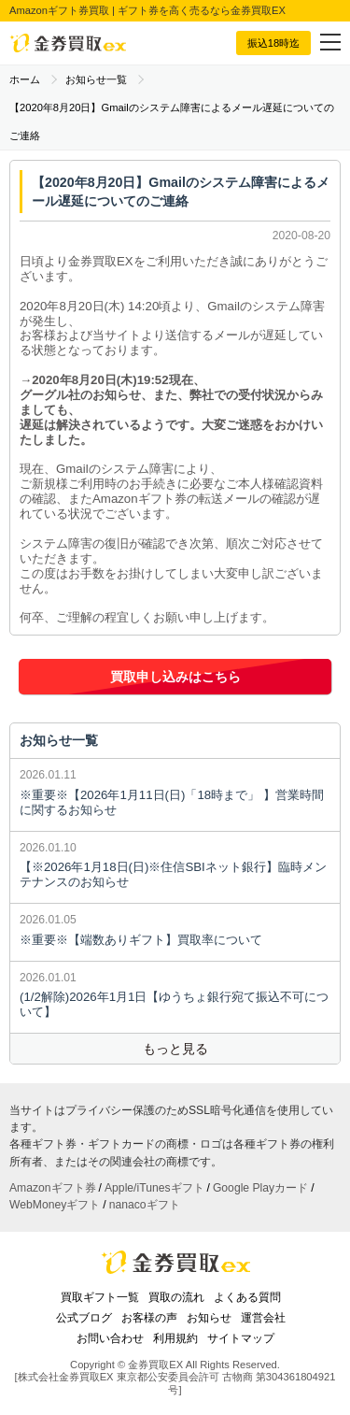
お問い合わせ (110, 1338)
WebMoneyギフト (54, 1204)
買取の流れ (176, 1297)
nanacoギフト (144, 1204)
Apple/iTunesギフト (154, 1187)
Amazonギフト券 (52, 1187)
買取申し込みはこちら (175, 676)
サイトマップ (240, 1338)
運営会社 (263, 1317)
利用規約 (175, 1338)
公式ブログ (84, 1317)
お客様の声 (149, 1317)
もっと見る (175, 1048)
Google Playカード (260, 1187)
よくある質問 (247, 1297)
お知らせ (209, 1317)
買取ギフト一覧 (100, 1297)
